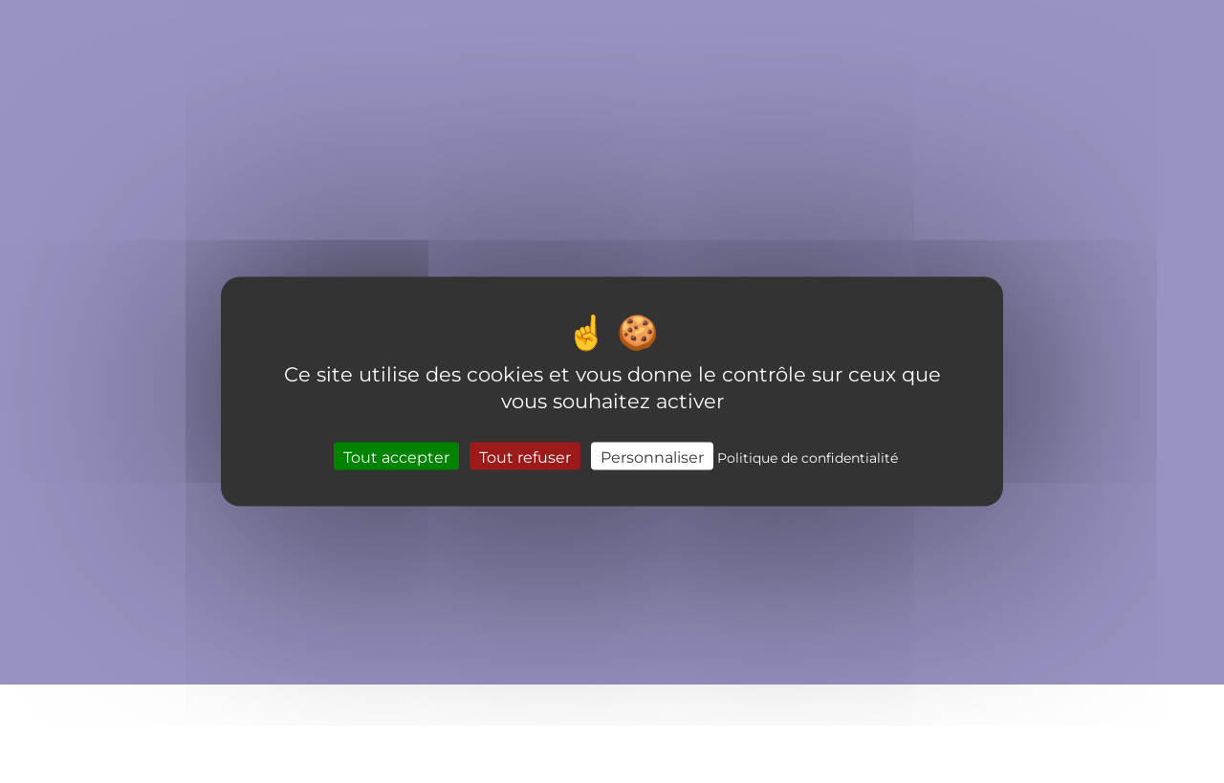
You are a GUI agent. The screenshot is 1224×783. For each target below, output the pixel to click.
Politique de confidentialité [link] (807, 457)
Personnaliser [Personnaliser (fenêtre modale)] (652, 456)
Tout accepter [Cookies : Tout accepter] (396, 456)
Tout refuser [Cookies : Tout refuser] (525, 456)
